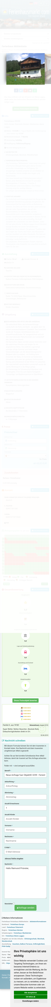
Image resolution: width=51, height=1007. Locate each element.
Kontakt (5, 978)
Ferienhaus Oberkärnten (22, 933)
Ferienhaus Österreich (15, 927)
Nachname (9, 836)
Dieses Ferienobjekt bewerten (25, 701)
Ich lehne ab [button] (30, 997)
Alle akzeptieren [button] (30, 993)
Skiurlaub (40, 939)
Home (4, 975)
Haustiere (15, 944)
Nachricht (9, 864)
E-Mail (7, 847)
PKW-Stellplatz (7, 946)
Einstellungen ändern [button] (30, 1001)
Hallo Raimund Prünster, (25, 882)
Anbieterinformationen (38, 921)
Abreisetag (9, 793)
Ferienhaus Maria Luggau (15, 936)
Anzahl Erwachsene (12, 804)
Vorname (8, 825)
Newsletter (10, 904)
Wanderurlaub (7, 941)
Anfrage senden (25, 907)
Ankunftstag (10, 782)
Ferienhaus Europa (17, 924)
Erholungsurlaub (30, 939)
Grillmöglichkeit (39, 944)
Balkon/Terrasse (26, 944)
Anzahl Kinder (10, 814)
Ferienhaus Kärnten (15, 930)
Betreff (8, 771)
